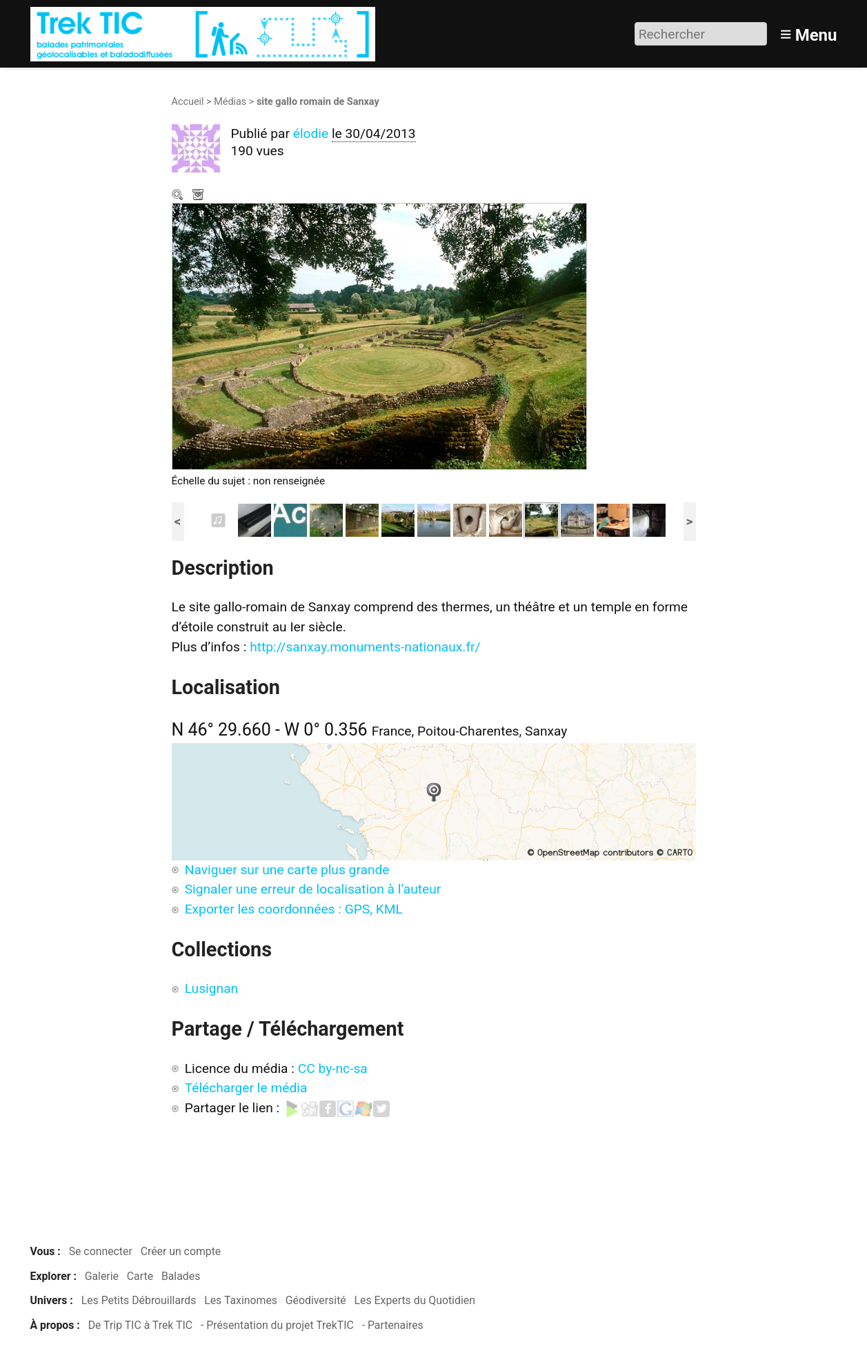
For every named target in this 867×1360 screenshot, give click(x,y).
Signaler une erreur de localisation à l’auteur (313, 889)
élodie (310, 133)
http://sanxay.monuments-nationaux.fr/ (365, 647)
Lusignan (211, 988)
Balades (180, 1276)
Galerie (102, 1276)
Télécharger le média (199, 196)
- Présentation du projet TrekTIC (277, 1325)
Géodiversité (316, 1300)
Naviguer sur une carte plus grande (287, 870)
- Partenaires (392, 1325)
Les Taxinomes (240, 1300)
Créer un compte (181, 1251)
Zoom (179, 196)
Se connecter (100, 1251)
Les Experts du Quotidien (415, 1300)
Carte (140, 1276)
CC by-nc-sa (333, 1068)
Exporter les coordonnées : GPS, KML (294, 909)
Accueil (188, 102)
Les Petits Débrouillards (139, 1300)
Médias (230, 102)
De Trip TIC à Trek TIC (140, 1325)
